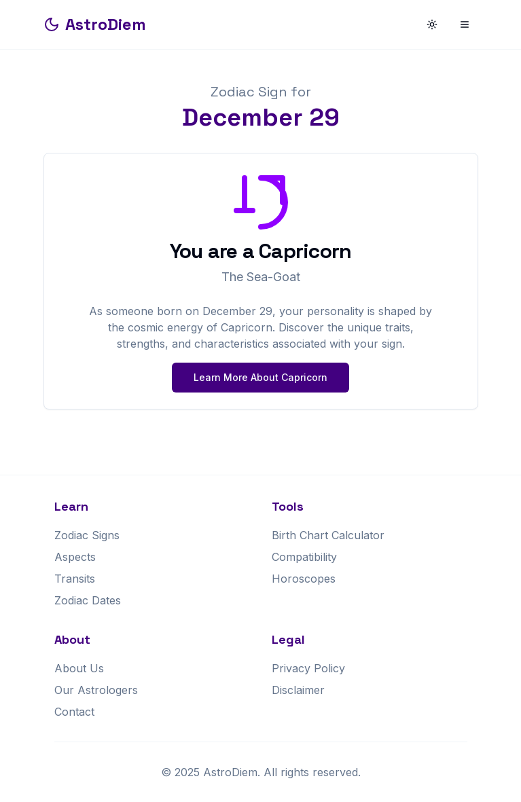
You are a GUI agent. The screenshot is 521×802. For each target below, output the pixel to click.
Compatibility (304, 557)
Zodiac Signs (87, 535)
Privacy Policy (308, 668)
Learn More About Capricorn (260, 377)
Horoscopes (304, 578)
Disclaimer (298, 690)
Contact (74, 711)
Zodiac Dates (87, 600)
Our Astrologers (96, 690)
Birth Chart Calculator (328, 535)
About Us (79, 668)
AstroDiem (94, 24)
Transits (74, 578)
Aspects (75, 557)
